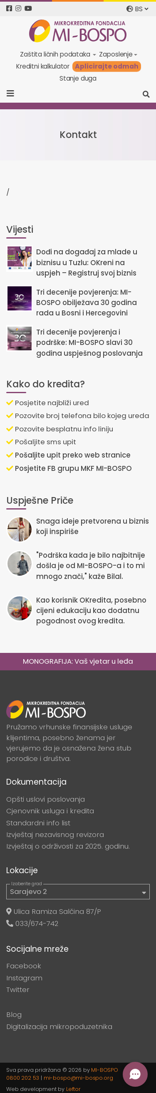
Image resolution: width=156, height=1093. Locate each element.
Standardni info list (38, 823)
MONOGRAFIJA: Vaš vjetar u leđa (78, 661)
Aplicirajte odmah (107, 66)
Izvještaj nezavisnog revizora (55, 834)
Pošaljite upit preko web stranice (68, 455)
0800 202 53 (22, 1077)
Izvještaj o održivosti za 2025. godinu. (68, 846)
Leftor (73, 1089)
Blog (14, 1014)
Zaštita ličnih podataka (56, 54)
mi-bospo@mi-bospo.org (78, 1077)
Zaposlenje (115, 54)
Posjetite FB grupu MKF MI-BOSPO (69, 468)
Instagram (24, 978)
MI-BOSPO (104, 1069)
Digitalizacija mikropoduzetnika (59, 1026)
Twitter (18, 990)
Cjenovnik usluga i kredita (50, 811)
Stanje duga (78, 78)
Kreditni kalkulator (42, 66)
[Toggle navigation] (13, 93)
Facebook (23, 966)
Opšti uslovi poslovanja (45, 799)
